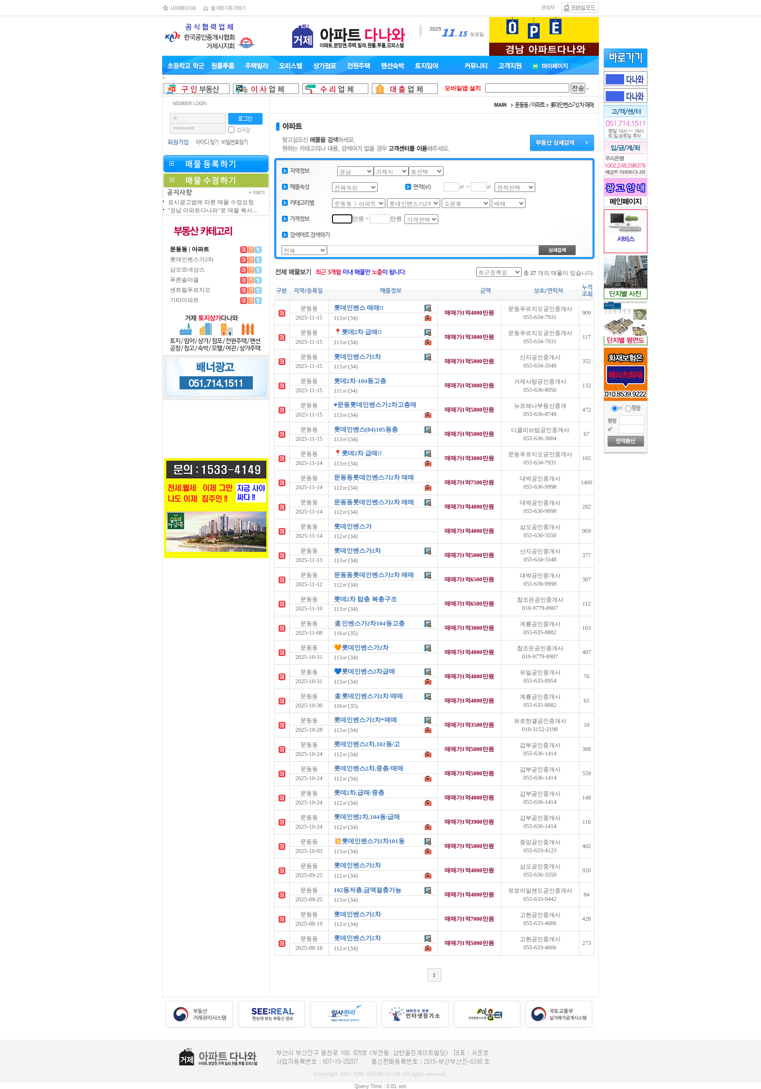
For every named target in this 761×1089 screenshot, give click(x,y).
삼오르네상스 (187, 269)
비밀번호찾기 (234, 142)
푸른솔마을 (184, 279)
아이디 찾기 (207, 142)
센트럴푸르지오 (190, 290)
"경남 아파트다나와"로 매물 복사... (212, 210)
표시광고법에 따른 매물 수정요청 (211, 202)
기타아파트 (184, 300)
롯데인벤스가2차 (192, 259)
